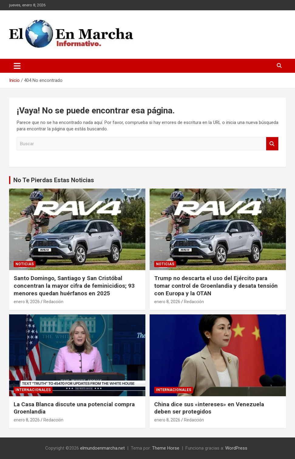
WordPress (236, 448)
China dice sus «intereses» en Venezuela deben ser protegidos (209, 408)
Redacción (53, 301)
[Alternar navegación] (17, 66)
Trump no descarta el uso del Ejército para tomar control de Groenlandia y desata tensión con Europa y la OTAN (216, 286)
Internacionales (33, 390)
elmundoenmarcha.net (102, 448)
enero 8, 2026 (27, 301)
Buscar (272, 144)
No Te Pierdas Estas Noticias (53, 180)
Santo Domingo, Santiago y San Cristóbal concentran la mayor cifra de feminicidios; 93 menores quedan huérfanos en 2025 (74, 286)
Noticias (24, 264)
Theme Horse (165, 448)
